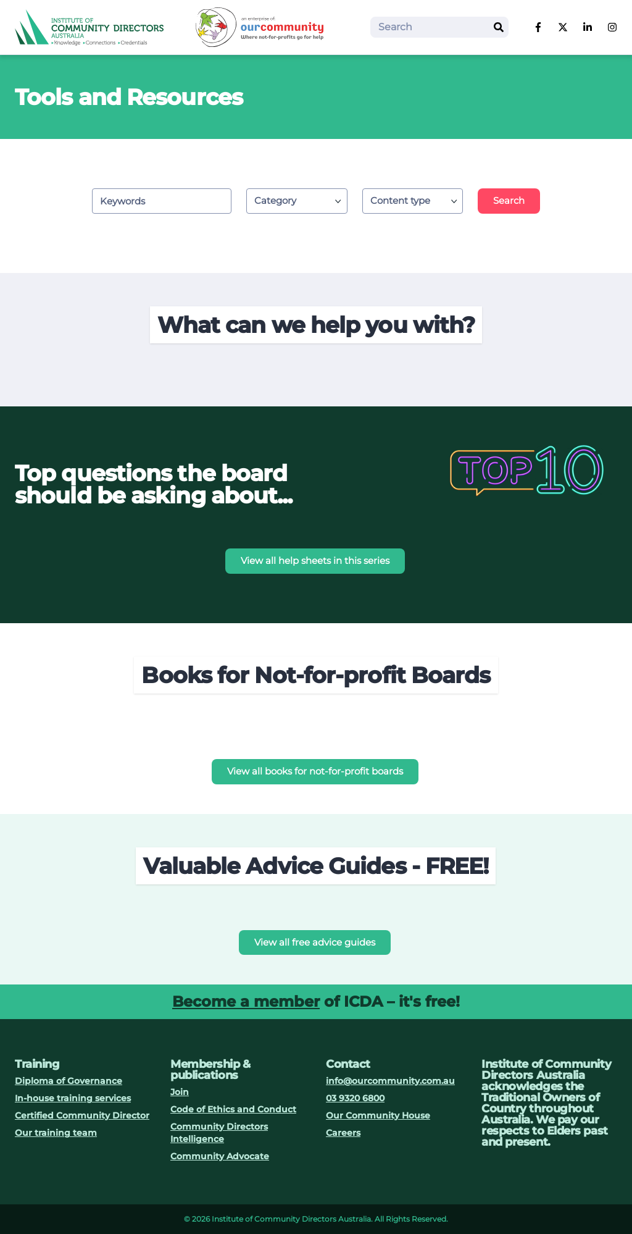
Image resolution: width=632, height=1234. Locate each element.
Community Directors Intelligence (219, 1132)
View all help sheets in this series (315, 560)
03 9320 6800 (355, 1098)
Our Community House (378, 1115)
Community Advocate (219, 1156)
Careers (343, 1132)
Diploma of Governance (68, 1080)
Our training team (56, 1132)
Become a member (246, 1001)
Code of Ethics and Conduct (233, 1109)
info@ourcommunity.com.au (390, 1080)
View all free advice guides (314, 942)
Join (179, 1092)
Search (509, 200)
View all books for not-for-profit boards (315, 771)
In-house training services (73, 1098)
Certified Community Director (82, 1115)
